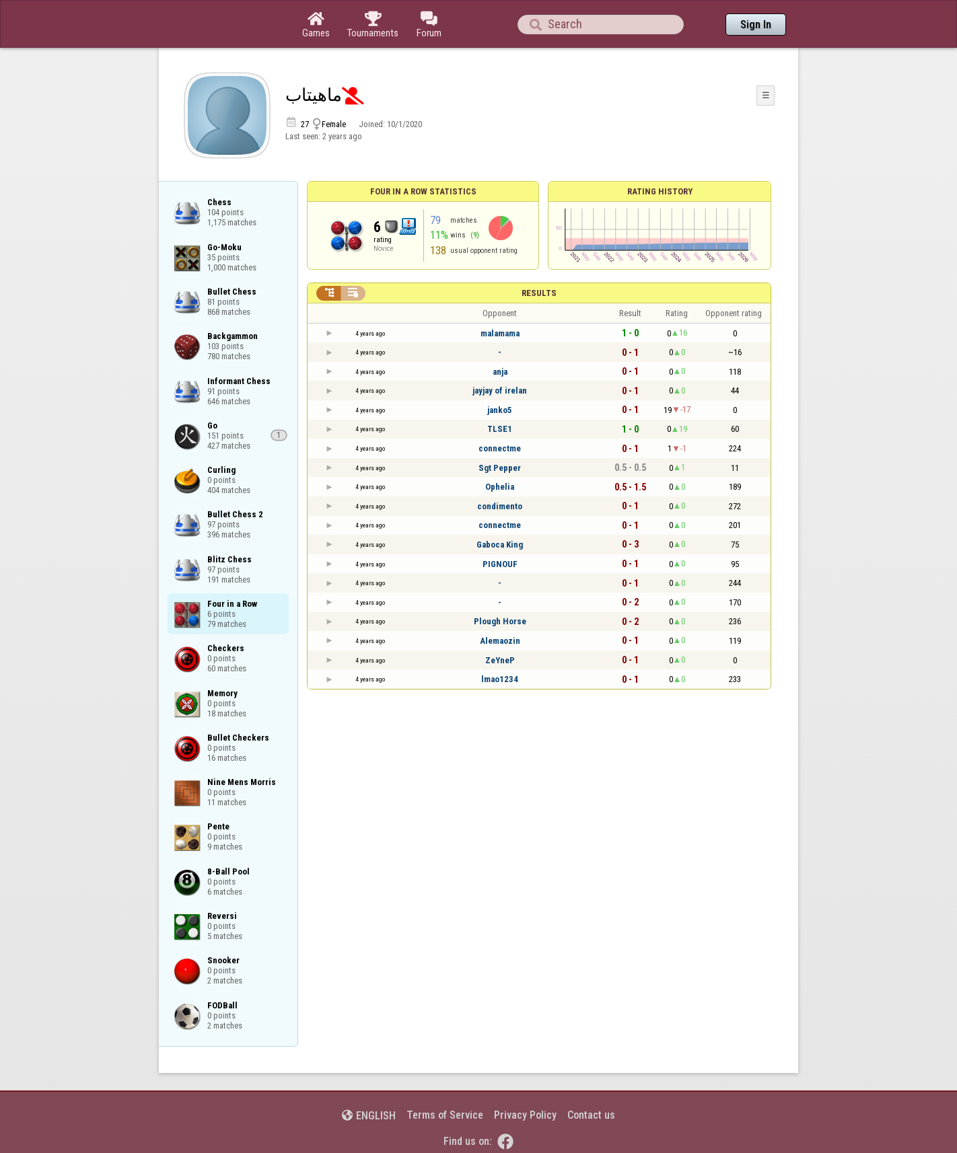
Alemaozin (500, 641)
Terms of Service (444, 1115)
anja (500, 372)
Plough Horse (500, 621)
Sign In (755, 24)
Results (539, 293)
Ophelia (499, 487)
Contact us (591, 1115)
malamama (500, 333)
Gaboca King (499, 545)
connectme (499, 448)
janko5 (499, 410)
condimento (499, 506)
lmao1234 (499, 679)
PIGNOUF (500, 564)
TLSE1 (499, 429)
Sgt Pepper (499, 468)
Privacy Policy (525, 1115)
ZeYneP (500, 660)
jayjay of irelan (499, 390)
